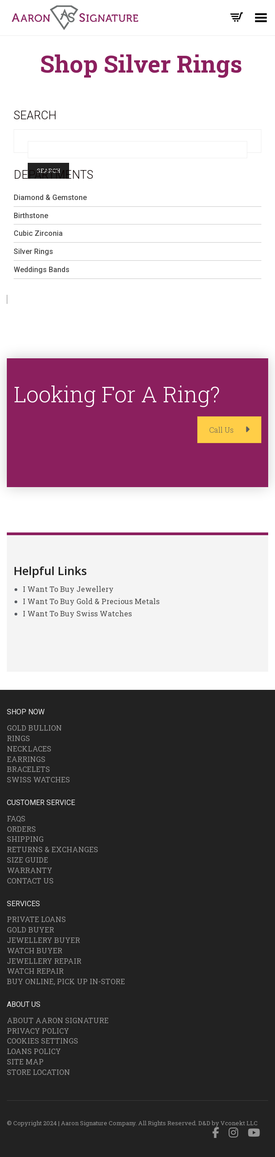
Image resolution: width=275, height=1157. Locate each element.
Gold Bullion (34, 727)
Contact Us (30, 880)
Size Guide (27, 859)
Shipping (25, 839)
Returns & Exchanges (52, 849)
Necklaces (29, 748)
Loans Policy (34, 1051)
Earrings (26, 759)
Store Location (38, 1072)
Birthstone (31, 215)
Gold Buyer (30, 929)
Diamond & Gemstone (50, 197)
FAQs (16, 818)
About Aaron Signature (58, 1020)
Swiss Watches (38, 779)
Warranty (29, 870)
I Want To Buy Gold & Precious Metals (91, 601)
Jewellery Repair (44, 961)
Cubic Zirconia (38, 233)
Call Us (229, 429)
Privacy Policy (38, 1030)
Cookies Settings (42, 1040)
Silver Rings (33, 251)
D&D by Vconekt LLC (228, 1123)
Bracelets (28, 769)
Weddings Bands (42, 269)
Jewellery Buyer (43, 940)
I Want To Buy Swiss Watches (77, 613)
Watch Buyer (34, 950)
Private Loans (36, 919)
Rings (18, 738)
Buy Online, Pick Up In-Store (66, 981)
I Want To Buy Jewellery (68, 589)
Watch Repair (35, 971)
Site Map (25, 1061)
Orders (21, 829)
